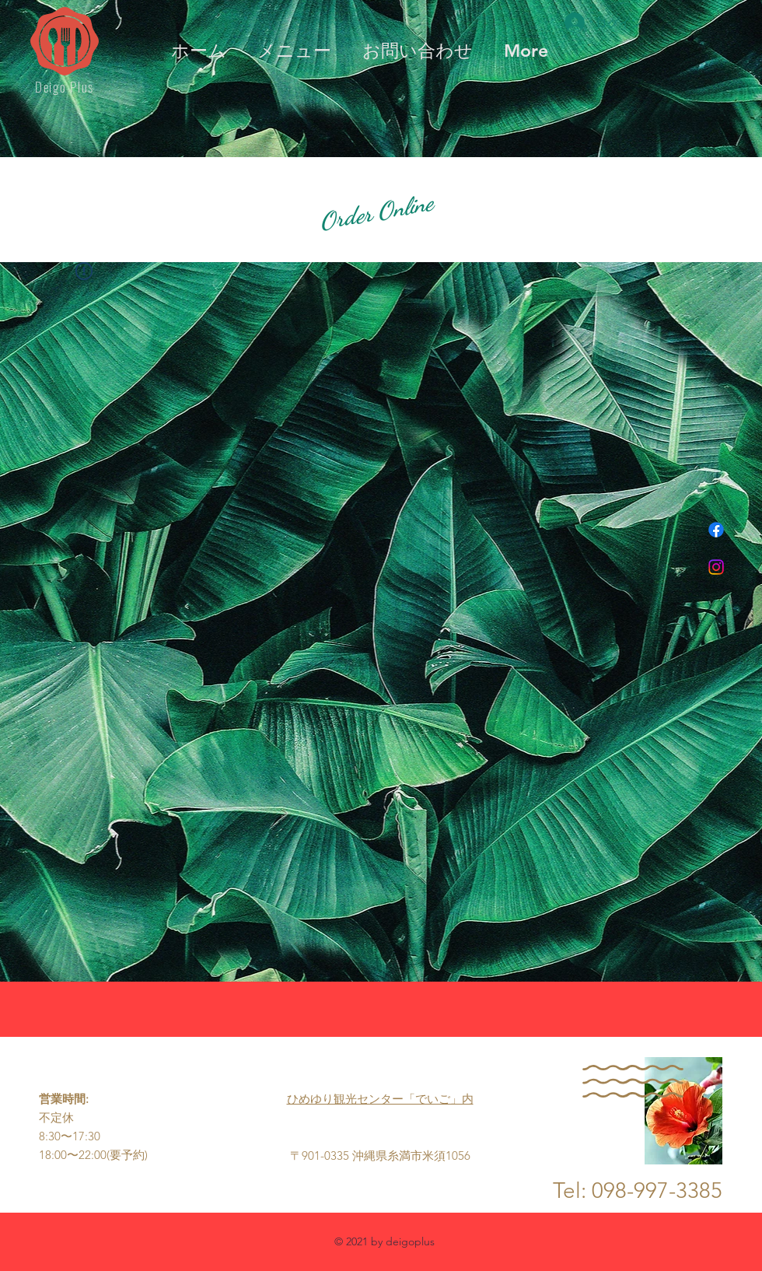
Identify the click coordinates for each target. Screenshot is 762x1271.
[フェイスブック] (716, 530)
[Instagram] (716, 567)
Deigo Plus (64, 86)
